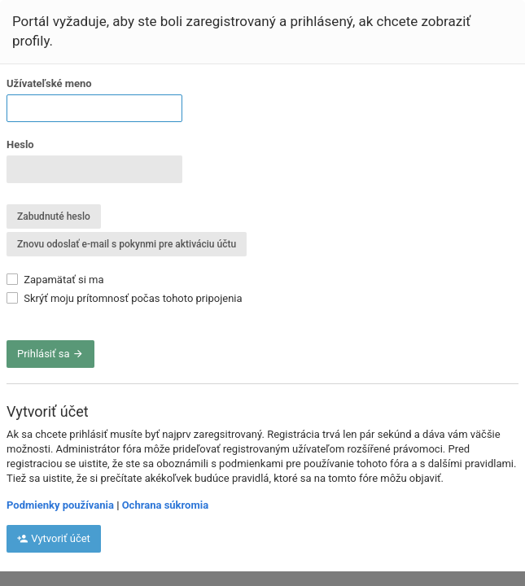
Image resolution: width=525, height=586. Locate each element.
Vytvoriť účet (53, 538)
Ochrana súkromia (165, 505)
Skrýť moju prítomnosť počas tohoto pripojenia (125, 298)
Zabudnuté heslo (53, 216)
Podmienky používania (60, 505)
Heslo (20, 144)
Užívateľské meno (49, 83)
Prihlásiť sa (50, 354)
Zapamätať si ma (55, 279)
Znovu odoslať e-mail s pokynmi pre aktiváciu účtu (126, 244)
